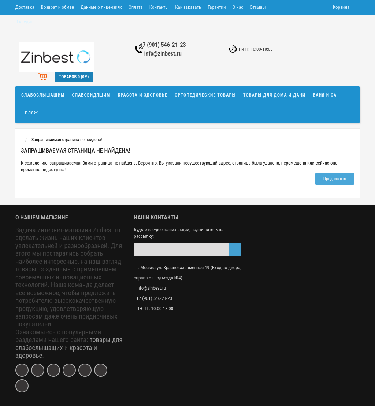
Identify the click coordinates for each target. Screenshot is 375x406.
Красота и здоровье (142, 95)
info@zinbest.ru (163, 53)
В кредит (24, 22)
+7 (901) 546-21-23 (163, 44)
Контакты (159, 7)
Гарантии (217, 7)
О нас (238, 7)
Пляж (31, 113)
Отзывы (258, 7)
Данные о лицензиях (101, 7)
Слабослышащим (43, 95)
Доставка (24, 7)
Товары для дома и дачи (274, 95)
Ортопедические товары (205, 95)
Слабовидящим (91, 95)
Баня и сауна (329, 95)
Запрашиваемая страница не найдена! (66, 139)
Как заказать (188, 7)
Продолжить (334, 178)
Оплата (136, 7)
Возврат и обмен (57, 7)
